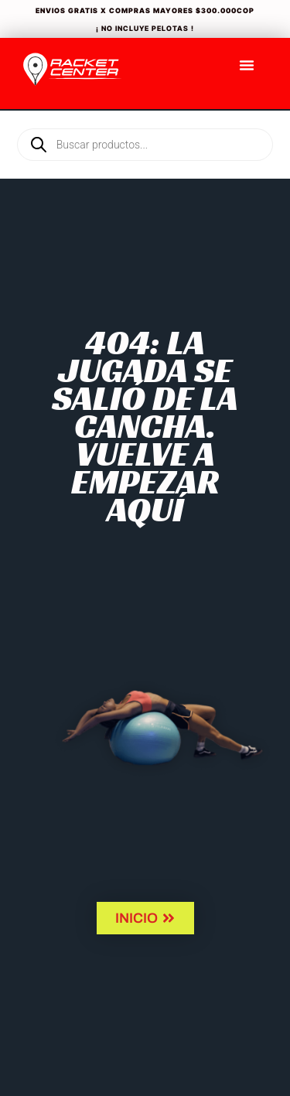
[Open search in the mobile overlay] (145, 118)
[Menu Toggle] (246, 65)
